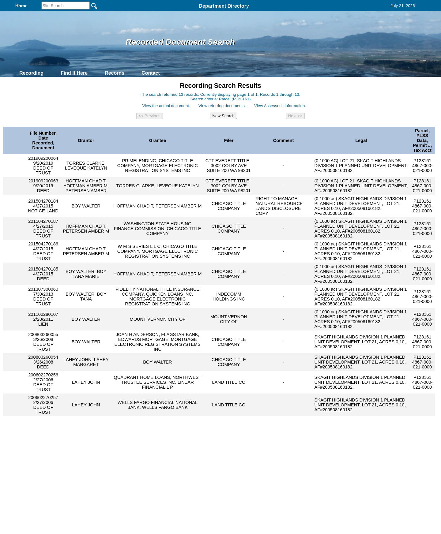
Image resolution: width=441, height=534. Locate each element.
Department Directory (224, 6)
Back (137, 459)
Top (118, 459)
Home (161, 459)
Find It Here (74, 73)
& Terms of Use (240, 459)
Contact (150, 73)
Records (114, 73)
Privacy (218, 459)
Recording (31, 73)
